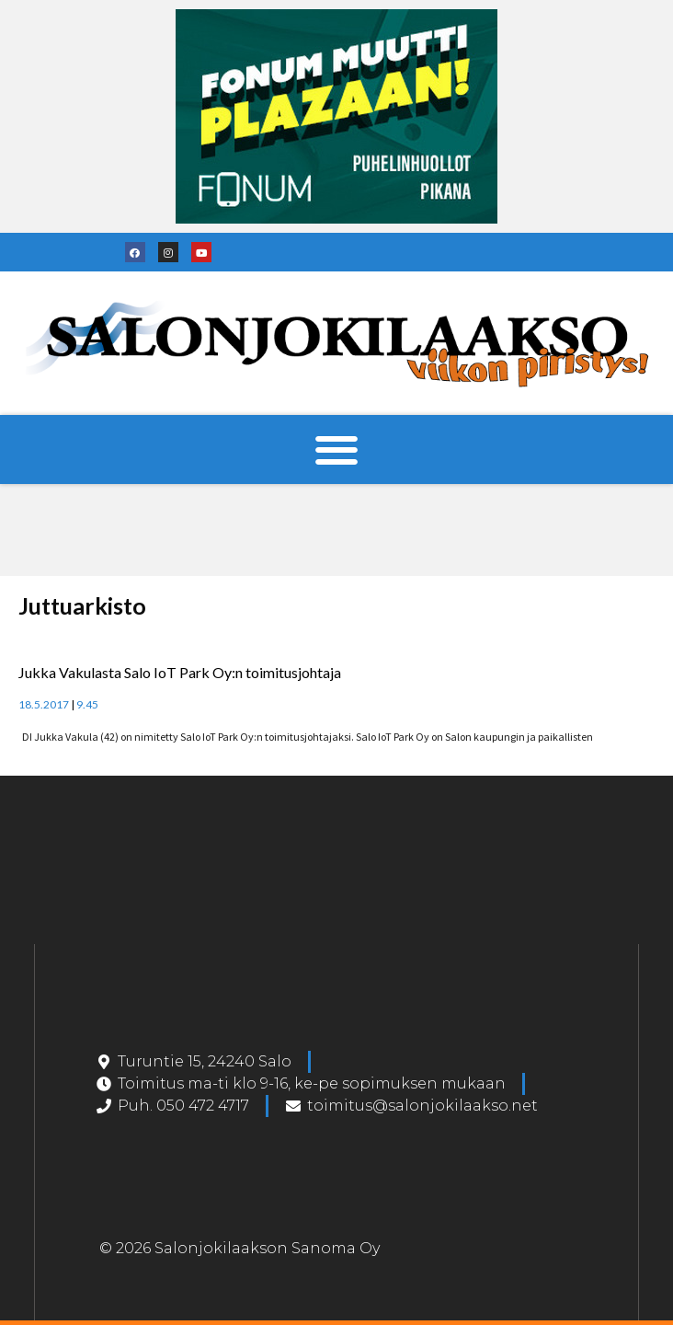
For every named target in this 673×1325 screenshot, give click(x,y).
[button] (336, 449)
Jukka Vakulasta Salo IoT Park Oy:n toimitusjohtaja (179, 672)
